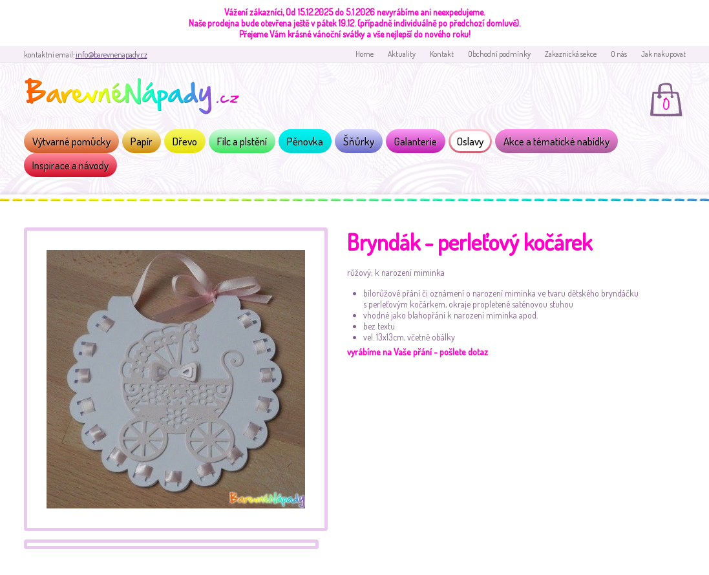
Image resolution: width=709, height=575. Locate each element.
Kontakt (442, 54)
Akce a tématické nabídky (556, 141)
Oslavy (470, 141)
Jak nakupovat (663, 54)
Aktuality (402, 54)
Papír (142, 141)
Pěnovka (305, 141)
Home (364, 54)
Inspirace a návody (70, 165)
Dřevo (185, 141)
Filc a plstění (242, 141)
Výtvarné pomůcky (71, 141)
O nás (619, 54)
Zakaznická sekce (571, 54)
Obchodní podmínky (499, 54)
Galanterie (415, 141)
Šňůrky (358, 141)
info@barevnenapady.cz (111, 54)
